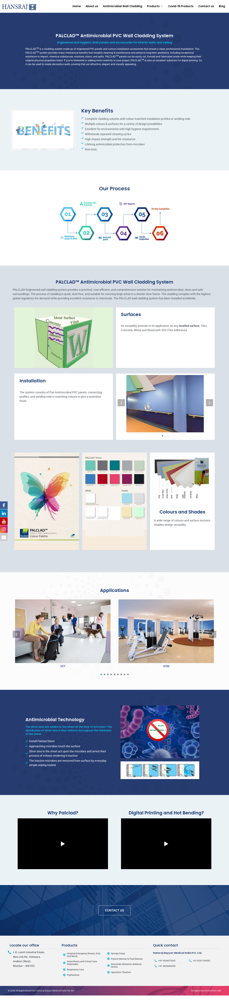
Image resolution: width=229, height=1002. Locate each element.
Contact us (206, 6)
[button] (121, 402)
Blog (222, 6)
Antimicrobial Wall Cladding (122, 6)
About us (92, 6)
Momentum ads (213, 990)
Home (77, 6)
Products (154, 6)
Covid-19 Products (181, 6)
